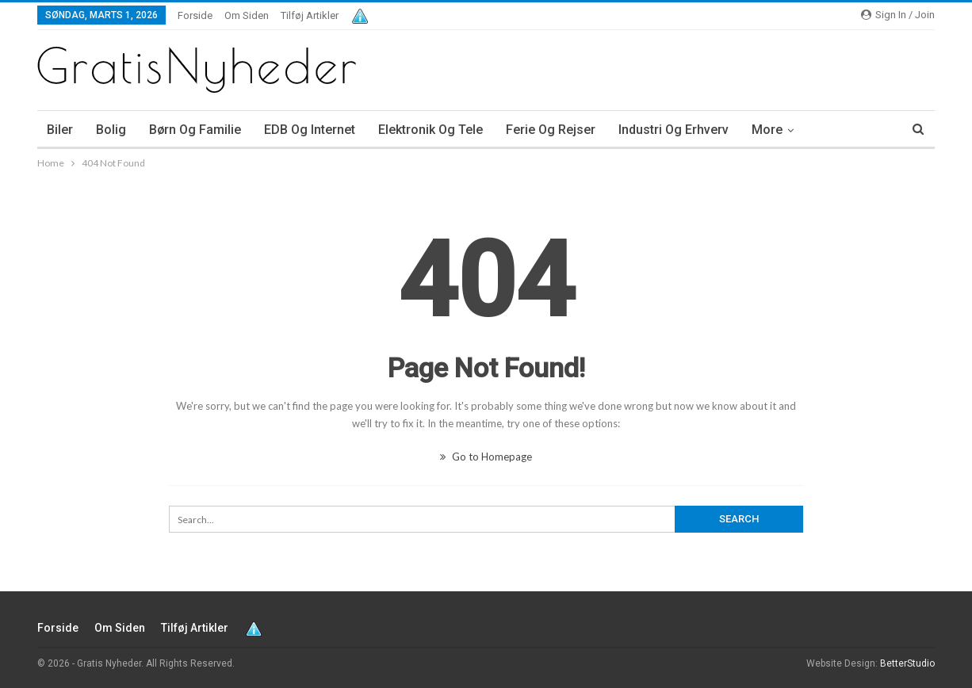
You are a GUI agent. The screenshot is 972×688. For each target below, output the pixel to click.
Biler (60, 129)
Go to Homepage (486, 456)
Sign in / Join (898, 15)
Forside (195, 15)
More (767, 129)
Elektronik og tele (430, 129)
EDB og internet (309, 129)
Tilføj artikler (310, 15)
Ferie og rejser (550, 129)
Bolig (111, 129)
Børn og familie (195, 129)
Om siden (246, 15)
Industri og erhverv (673, 129)
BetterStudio (907, 663)
